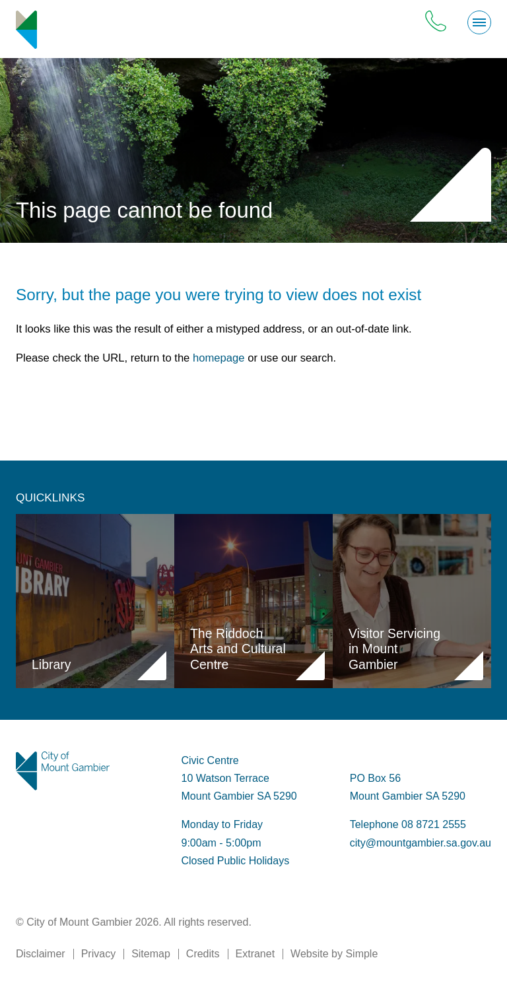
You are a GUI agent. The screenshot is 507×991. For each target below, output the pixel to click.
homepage (219, 358)
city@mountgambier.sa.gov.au (420, 842)
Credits (203, 953)
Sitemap (150, 953)
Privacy (98, 953)
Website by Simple (334, 953)
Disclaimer (40, 953)
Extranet (255, 953)
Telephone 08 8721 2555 (408, 824)
